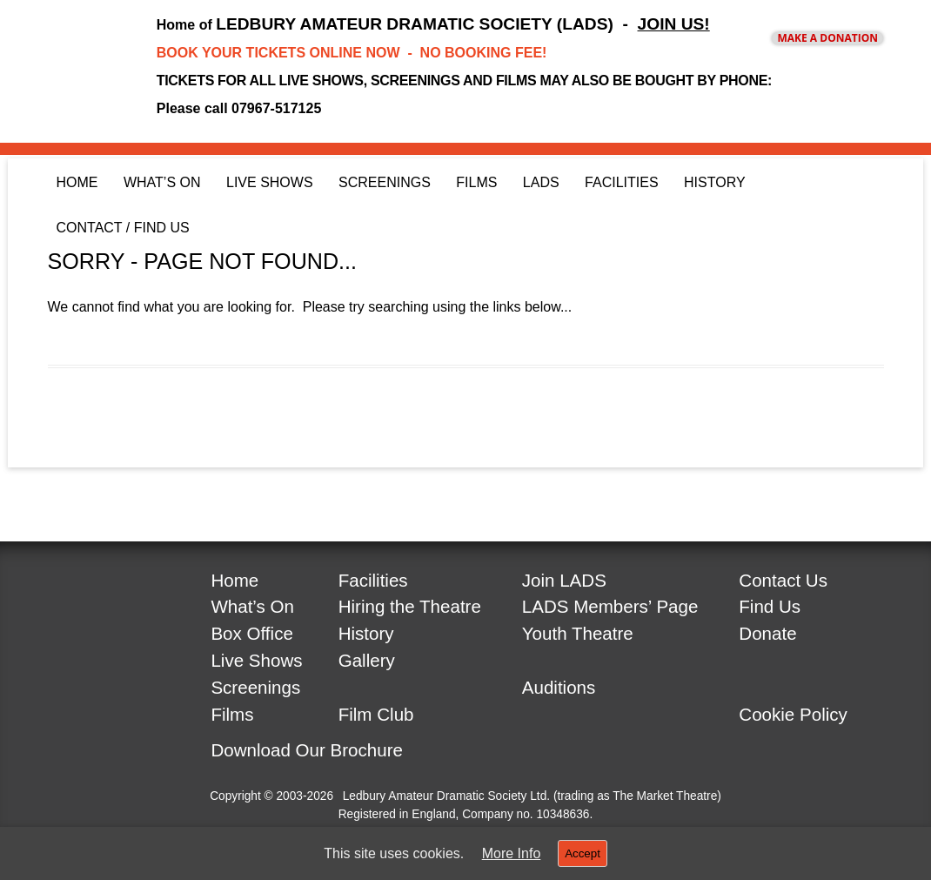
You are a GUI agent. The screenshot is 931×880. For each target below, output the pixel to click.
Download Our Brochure (307, 750)
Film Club (376, 714)
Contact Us (783, 580)
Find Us (769, 606)
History (715, 182)
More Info (511, 854)
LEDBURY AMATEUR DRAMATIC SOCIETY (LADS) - (462, 24)
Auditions (559, 687)
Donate (767, 633)
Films (476, 182)
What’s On (162, 182)
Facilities (621, 182)
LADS (541, 182)
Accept (582, 853)
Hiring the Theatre (409, 606)
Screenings (384, 182)
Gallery (366, 660)
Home (77, 182)
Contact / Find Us (123, 227)
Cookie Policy (793, 714)
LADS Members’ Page (610, 606)
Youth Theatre (577, 633)
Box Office (251, 633)
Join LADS (564, 580)
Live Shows (269, 182)
